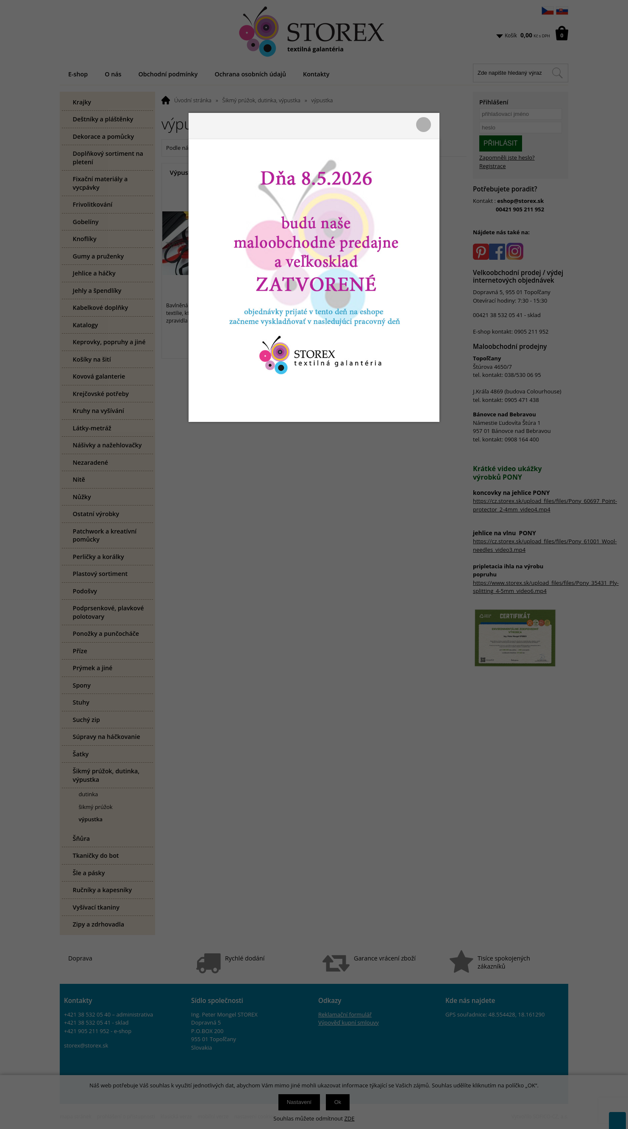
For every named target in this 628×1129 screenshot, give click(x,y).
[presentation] (314, 564)
